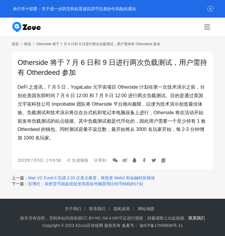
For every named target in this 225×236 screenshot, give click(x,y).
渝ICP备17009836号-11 (161, 225)
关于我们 (73, 208)
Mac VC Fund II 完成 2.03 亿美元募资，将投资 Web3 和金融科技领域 (91, 178)
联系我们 (97, 208)
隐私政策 (122, 208)
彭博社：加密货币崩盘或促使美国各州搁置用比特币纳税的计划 (85, 183)
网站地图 (146, 208)
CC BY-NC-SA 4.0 (98, 218)
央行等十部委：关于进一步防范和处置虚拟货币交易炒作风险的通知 (74, 8)
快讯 (27, 44)
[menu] (207, 27)
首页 (15, 44)
